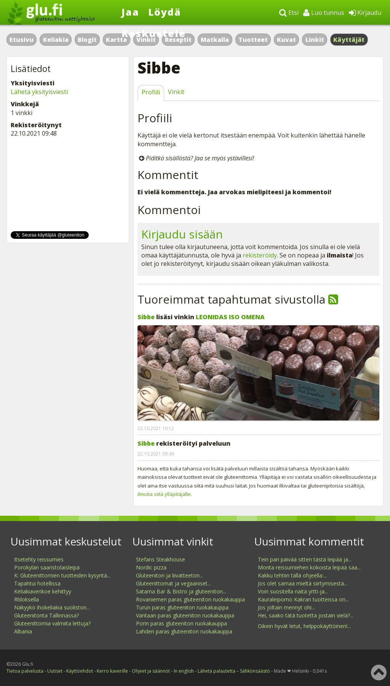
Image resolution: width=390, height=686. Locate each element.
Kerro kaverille (112, 671)
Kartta (116, 39)
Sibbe (146, 317)
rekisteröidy (260, 255)
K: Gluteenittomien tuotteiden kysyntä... (62, 575)
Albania (23, 631)
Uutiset (54, 671)
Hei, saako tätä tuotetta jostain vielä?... (305, 615)
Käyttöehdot (79, 671)
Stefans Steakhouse (160, 559)
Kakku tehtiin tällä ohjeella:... (292, 575)
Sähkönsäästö (255, 671)
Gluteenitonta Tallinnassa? (46, 615)
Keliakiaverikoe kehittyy (42, 591)
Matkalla (215, 39)
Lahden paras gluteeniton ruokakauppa (184, 631)
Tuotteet (253, 39)
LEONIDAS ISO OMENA (230, 317)
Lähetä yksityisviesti (39, 92)
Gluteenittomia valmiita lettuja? (52, 623)
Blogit (87, 39)
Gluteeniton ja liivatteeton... (169, 575)
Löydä (164, 11)
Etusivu (22, 39)
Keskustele (153, 33)
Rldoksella (26, 599)
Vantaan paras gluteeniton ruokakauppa (185, 615)
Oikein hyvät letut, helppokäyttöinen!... (304, 626)
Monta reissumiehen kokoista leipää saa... (309, 567)
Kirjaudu (365, 12)
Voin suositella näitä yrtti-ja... (293, 591)
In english (184, 671)
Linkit (314, 39)
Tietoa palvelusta (24, 671)
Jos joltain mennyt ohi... (286, 607)
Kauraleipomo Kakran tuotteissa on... (303, 599)
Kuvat (286, 39)
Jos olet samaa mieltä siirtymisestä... (302, 583)
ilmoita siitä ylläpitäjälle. (164, 494)
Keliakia (56, 39)
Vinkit (176, 92)
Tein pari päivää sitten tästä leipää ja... (305, 559)
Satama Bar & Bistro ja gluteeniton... (181, 591)
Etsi (289, 12)
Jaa (130, 11)
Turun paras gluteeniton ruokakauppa (182, 607)
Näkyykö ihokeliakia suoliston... (52, 607)
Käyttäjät (349, 39)
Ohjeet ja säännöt (151, 671)
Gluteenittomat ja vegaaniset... (173, 583)
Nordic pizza (151, 567)
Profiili (151, 92)
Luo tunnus (323, 12)
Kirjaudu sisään (182, 234)
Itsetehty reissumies (39, 559)
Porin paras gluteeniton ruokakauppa (181, 623)
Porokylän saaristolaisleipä (47, 567)
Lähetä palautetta (216, 671)
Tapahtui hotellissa (37, 583)
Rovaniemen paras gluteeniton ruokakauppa (190, 599)
